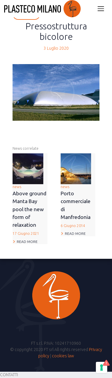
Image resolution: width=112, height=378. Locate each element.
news (30, 211)
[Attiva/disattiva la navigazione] (101, 8)
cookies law (63, 355)
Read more (27, 242)
